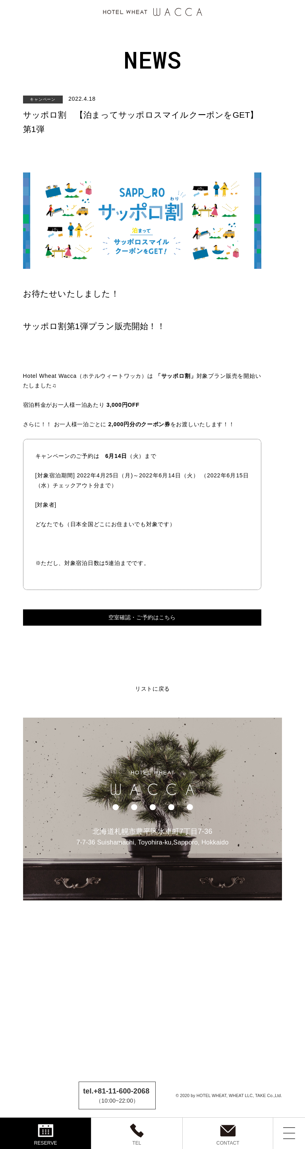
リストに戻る (152, 688)
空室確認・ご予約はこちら (142, 617)
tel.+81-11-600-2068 (116, 1091)
